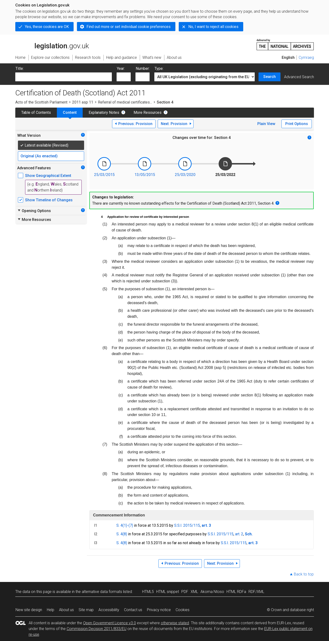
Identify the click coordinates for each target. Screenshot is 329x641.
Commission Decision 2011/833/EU (96, 628)
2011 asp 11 (82, 102)
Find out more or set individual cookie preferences (128, 26)
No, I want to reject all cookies (213, 26)
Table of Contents (36, 112)
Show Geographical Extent (48, 175)
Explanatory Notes (104, 112)
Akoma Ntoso (212, 591)
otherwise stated (175, 623)
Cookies (182, 610)
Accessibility (108, 610)
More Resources (148, 112)
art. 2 (239, 534)
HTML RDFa (236, 591)
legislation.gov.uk (52, 44)
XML (194, 591)
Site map (86, 610)
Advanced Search (299, 77)
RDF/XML (256, 591)
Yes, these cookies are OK (47, 26)
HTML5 (148, 591)
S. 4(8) (121, 534)
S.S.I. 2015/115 (187, 525)
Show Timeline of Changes (49, 200)
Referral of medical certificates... (125, 102)
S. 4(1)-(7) (124, 525)
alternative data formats (102, 591)
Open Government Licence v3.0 (109, 623)
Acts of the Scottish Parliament (41, 102)
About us (66, 610)
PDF (184, 591)
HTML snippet (167, 591)
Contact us (133, 610)
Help (50, 610)
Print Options (296, 123)
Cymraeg (306, 57)
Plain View (266, 123)
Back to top (304, 574)
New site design (29, 610)
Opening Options (34, 210)
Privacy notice (159, 610)
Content (70, 112)
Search (269, 76)
